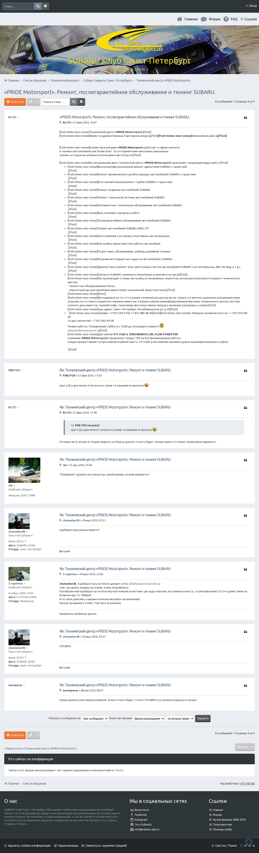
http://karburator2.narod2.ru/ (141, 583)
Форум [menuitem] (214, 19)
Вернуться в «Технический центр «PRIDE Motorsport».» (42, 748)
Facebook (141, 814)
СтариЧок (15, 583)
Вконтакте (142, 809)
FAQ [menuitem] (234, 19)
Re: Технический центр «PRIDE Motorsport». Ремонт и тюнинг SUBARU (115, 370)
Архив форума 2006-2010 (229, 819)
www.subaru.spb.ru (204, 135)
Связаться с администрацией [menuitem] (106, 845)
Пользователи (222, 824)
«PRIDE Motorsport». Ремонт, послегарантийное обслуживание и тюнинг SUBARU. (109, 92)
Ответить (17, 101)
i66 (10, 485)
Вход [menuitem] (253, 5)
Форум (217, 814)
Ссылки (251, 19)
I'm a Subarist (143, 824)
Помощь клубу (222, 829)
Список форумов (34, 783)
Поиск (38, 6)
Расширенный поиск (45, 6)
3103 (30, 593)
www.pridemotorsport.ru (83, 330)
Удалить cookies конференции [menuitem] (29, 845)
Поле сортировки (137, 718)
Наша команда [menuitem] (68, 845)
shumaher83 (16, 531)
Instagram (141, 819)
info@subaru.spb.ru (147, 829)
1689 (32, 495)
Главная (191, 19)
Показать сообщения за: (78, 718)
